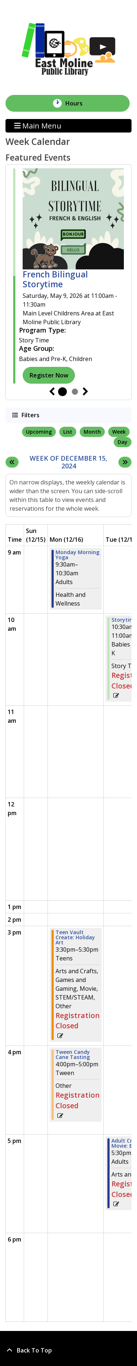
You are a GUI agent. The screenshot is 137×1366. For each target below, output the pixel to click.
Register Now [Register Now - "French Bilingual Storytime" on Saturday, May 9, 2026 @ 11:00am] (49, 375)
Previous (51, 391)
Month (92, 431)
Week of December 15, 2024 (72, 462)
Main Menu (38, 126)
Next (85, 391)
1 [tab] (62, 391)
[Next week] (125, 462)
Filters (30, 415)
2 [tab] (75, 391)
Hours (78, 103)
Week (119, 431)
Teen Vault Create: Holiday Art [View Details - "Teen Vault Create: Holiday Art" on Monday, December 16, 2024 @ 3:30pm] (75, 937)
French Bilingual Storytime (55, 279)
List (67, 431)
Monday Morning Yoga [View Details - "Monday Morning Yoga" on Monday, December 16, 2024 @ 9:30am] (77, 555)
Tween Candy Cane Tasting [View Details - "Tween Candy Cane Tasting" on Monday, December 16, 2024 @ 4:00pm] (73, 1055)
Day (123, 441)
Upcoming (39, 431)
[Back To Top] (68, 1350)
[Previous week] (12, 462)
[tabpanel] (68, 276)
